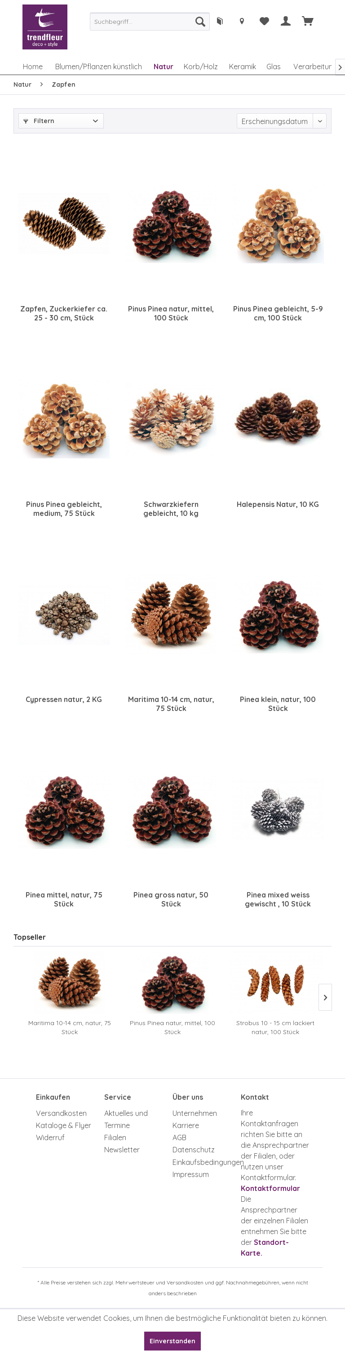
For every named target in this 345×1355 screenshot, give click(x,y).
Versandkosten (61, 1113)
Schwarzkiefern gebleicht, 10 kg (171, 509)
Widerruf (50, 1137)
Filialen (115, 1137)
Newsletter (122, 1149)
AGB (179, 1137)
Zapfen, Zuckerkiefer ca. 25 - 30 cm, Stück (63, 313)
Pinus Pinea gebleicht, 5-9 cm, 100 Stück (278, 313)
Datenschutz (193, 1149)
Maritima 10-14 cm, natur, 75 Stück (171, 704)
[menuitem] (150, 22)
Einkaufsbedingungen (204, 1162)
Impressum (190, 1174)
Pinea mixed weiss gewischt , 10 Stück (278, 899)
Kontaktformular (270, 1188)
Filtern (38, 121)
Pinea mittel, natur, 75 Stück (64, 899)
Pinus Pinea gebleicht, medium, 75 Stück (64, 509)
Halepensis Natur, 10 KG (278, 504)
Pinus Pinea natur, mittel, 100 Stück (171, 313)
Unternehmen (194, 1113)
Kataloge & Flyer (63, 1125)
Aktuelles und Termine (126, 1119)
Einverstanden (172, 1341)
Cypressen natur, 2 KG (64, 699)
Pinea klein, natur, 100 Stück (278, 704)
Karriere (185, 1125)
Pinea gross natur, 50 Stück (170, 899)
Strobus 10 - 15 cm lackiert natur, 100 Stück (275, 1027)
